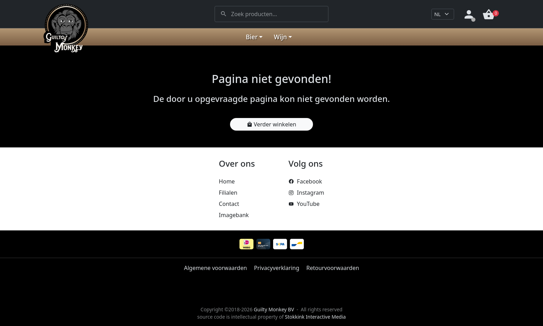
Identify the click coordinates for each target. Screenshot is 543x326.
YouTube (304, 204)
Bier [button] (252, 37)
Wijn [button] (280, 37)
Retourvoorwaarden (332, 268)
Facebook (305, 181)
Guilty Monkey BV (274, 309)
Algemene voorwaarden (215, 268)
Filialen (228, 192)
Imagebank (234, 215)
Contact (229, 204)
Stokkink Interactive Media (315, 316)
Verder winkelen (271, 124)
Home (227, 181)
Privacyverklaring (276, 268)
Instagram (306, 192)
